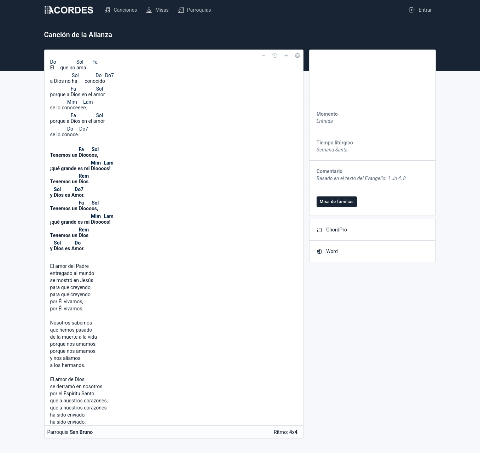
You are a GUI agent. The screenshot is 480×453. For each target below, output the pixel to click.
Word (327, 251)
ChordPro (332, 230)
